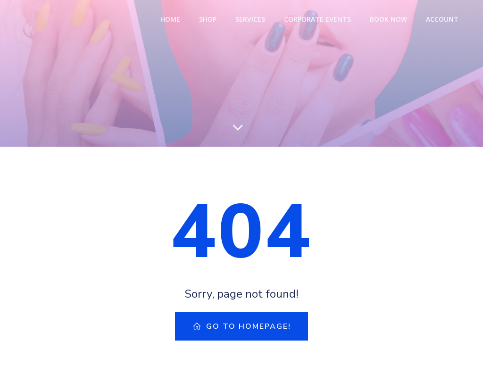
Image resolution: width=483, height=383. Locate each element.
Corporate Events (317, 19)
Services (250, 19)
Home (170, 19)
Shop (208, 19)
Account (442, 19)
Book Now (388, 19)
